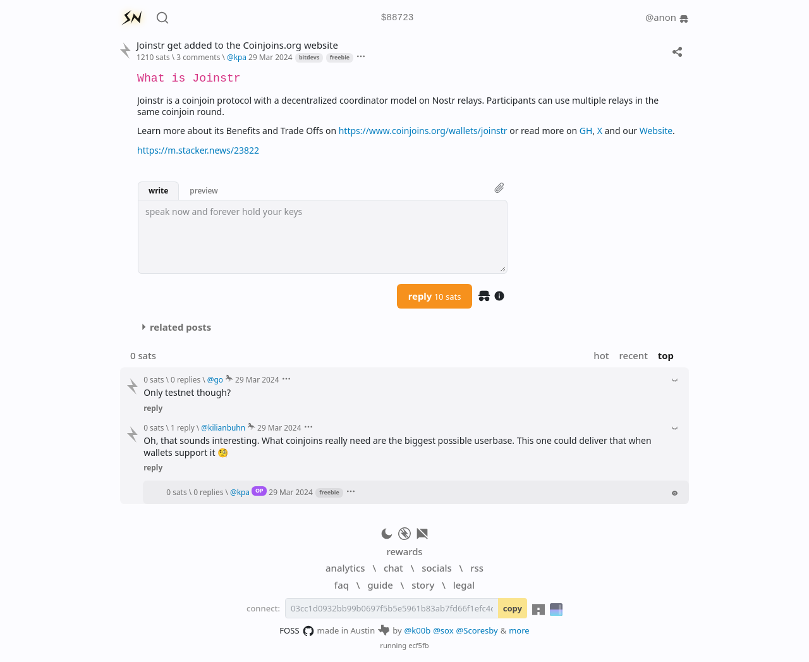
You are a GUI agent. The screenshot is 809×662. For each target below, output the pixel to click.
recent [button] (633, 355)
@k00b (417, 630)
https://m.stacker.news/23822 (198, 150)
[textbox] (323, 236)
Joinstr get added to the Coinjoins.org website (237, 45)
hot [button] (601, 355)
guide (379, 585)
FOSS (296, 631)
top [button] (666, 355)
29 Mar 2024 (270, 57)
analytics (345, 567)
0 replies (185, 379)
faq (341, 585)
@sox (443, 630)
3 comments (198, 57)
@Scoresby (477, 630)
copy (512, 608)
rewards (404, 551)
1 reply (183, 427)
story (422, 585)
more (519, 630)
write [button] (158, 190)
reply (434, 296)
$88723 (397, 18)
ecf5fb (418, 645)
